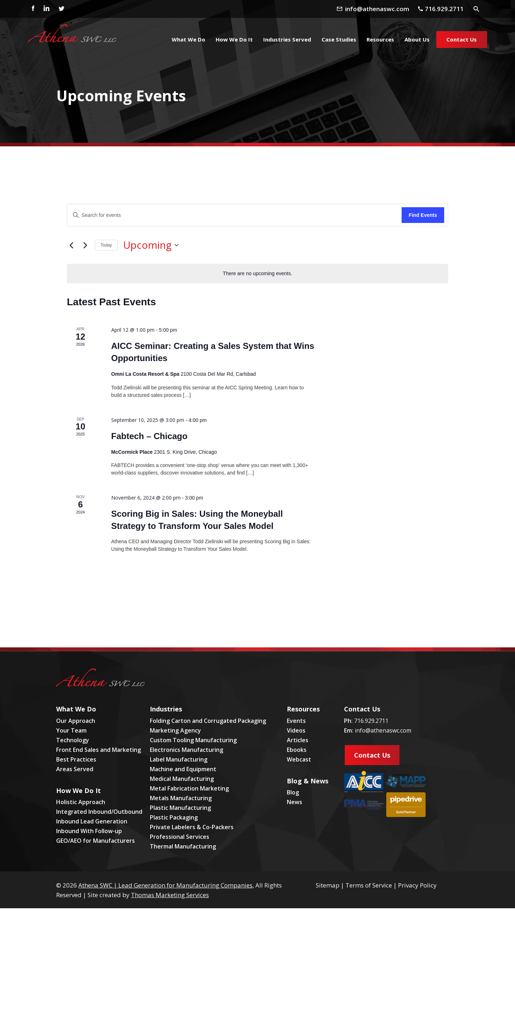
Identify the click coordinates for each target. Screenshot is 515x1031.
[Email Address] (379, 8)
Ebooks (296, 750)
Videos (296, 730)
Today (106, 245)
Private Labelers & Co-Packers (192, 827)
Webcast (299, 759)
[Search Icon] (476, 8)
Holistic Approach (80, 802)
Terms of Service (368, 885)
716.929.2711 (371, 721)
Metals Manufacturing (181, 798)
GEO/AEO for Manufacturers (95, 841)
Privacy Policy (417, 885)
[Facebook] (31, 9)
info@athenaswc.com (383, 730)
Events (296, 721)
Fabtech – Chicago (149, 436)
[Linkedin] (46, 9)
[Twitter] (61, 9)
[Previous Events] (71, 245)
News (294, 802)
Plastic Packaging (174, 817)
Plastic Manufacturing (180, 808)
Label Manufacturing (178, 759)
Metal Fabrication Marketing (189, 788)
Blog (293, 792)
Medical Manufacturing (182, 779)
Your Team (71, 730)
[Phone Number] (443, 8)
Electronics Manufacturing (186, 750)
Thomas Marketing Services (170, 895)
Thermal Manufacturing (183, 846)
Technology (72, 740)
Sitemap (327, 885)
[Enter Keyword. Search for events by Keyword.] (234, 215)
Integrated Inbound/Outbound (99, 812)
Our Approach (75, 721)
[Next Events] (85, 245)
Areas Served (74, 769)
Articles (297, 740)
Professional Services (179, 837)
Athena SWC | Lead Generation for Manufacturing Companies (165, 885)
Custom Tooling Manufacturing (193, 740)
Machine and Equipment (183, 769)
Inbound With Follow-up (89, 831)
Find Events (423, 215)
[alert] (257, 273)
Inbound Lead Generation (91, 821)
